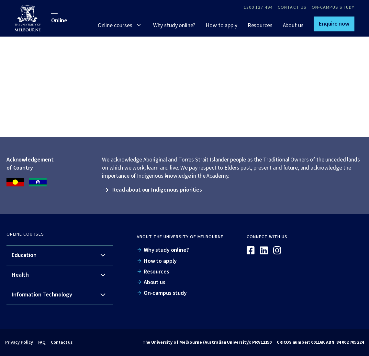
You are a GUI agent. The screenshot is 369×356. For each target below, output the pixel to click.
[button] (334, 24)
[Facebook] (251, 250)
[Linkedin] (264, 250)
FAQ (42, 342)
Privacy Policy (19, 342)
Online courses (115, 25)
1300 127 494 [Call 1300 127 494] (258, 7)
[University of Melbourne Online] (33, 18)
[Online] (337, 239)
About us (293, 25)
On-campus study (333, 7)
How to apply (221, 25)
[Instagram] (277, 250)
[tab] (59, 255)
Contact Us (292, 7)
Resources (260, 25)
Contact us (62, 342)
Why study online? (174, 25)
